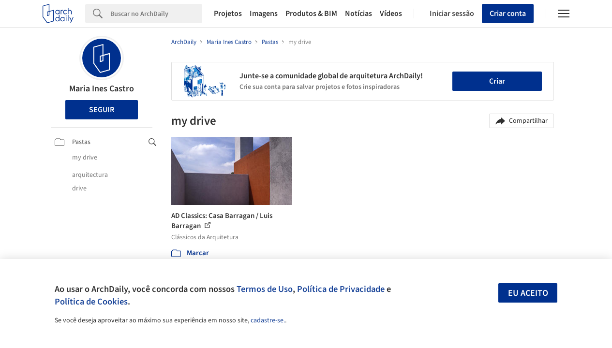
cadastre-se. (268, 320)
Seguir (101, 109)
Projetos (228, 13)
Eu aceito (528, 293)
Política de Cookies (91, 301)
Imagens (264, 13)
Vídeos (391, 13)
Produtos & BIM (311, 13)
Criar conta (508, 13)
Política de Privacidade (341, 289)
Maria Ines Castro (101, 89)
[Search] (156, 13)
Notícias (358, 13)
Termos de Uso (265, 289)
